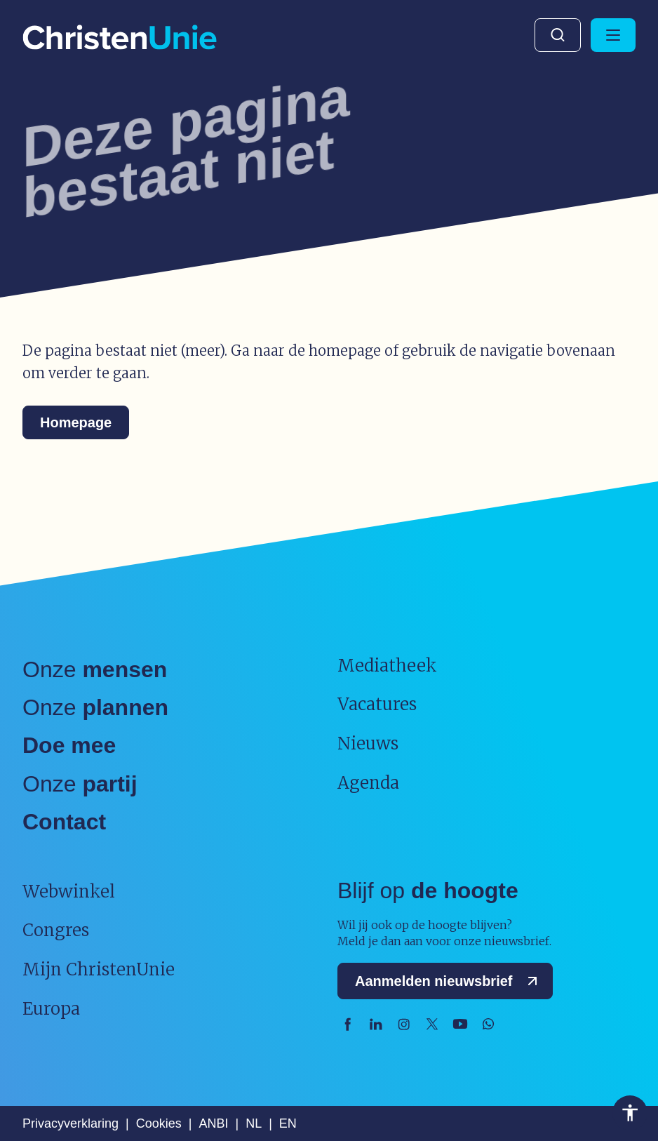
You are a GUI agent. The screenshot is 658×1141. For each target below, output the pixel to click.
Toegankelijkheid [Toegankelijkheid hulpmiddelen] (629, 1112)
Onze (94, 669)
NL (254, 1123)
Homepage (76, 422)
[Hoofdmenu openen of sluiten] (613, 35)
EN (288, 1123)
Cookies (159, 1123)
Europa (51, 1009)
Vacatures (377, 704)
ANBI (213, 1123)
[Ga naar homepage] (119, 38)
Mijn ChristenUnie (98, 969)
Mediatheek (387, 665)
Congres (55, 930)
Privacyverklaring (70, 1123)
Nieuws (367, 743)
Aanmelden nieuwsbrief (449, 981)
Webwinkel (68, 891)
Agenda (368, 783)
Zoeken (557, 35)
